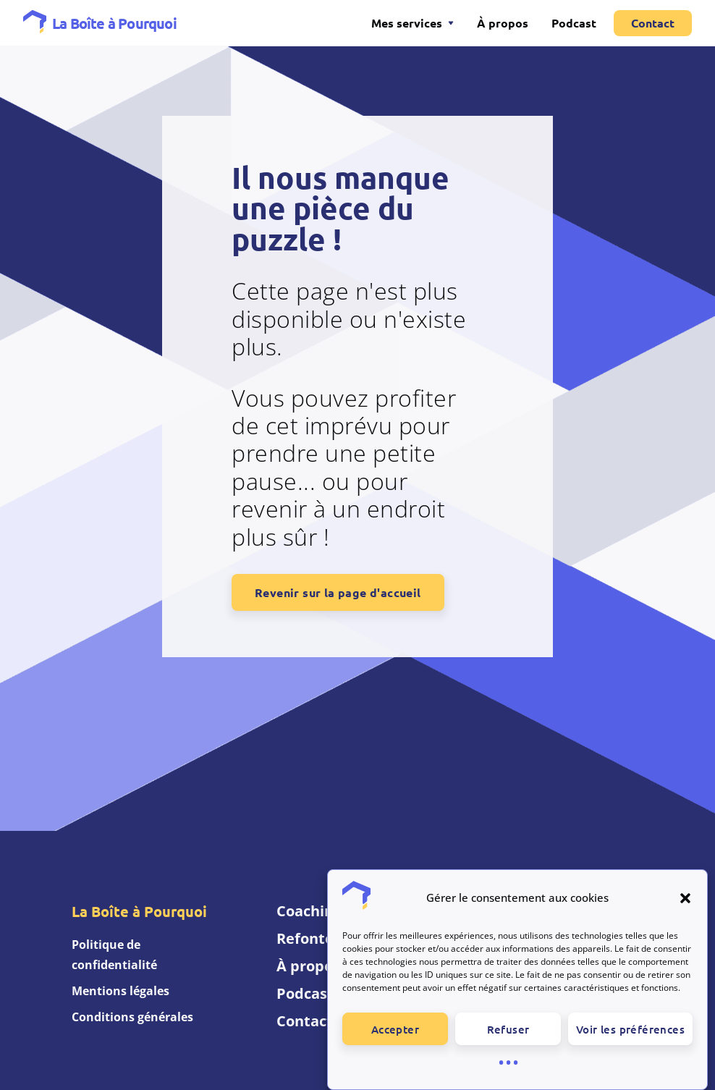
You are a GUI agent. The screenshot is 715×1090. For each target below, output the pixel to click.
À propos (502, 23)
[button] (685, 909)
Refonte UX (317, 938)
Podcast (573, 23)
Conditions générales (132, 1017)
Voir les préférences (630, 1040)
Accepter (395, 1040)
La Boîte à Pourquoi (114, 23)
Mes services (406, 23)
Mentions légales (120, 991)
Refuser (508, 1040)
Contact (652, 23)
